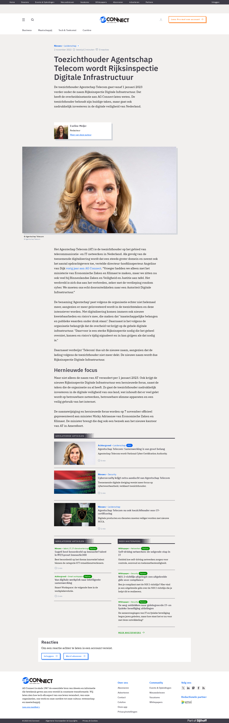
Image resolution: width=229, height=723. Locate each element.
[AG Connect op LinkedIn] (188, 688)
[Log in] (161, 19)
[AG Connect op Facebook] (198, 688)
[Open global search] (32, 19)
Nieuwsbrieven (67, 2)
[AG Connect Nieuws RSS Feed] (203, 688)
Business (27, 30)
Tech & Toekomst (67, 30)
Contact (122, 697)
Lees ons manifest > (31, 707)
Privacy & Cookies (90, 721)
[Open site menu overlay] (23, 19)
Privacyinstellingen (127, 711)
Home (12, 2)
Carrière (87, 30)
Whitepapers (101, 2)
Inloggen (215, 2)
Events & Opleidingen (44, 2)
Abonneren (118, 2)
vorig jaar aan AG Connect (83, 268)
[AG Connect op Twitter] (183, 688)
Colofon (122, 702)
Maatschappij (45, 30)
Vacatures (84, 2)
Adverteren (134, 2)
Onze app (122, 707)
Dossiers (25, 2)
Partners (149, 2)
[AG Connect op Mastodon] (193, 688)
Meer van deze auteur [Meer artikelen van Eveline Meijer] (80, 134)
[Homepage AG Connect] (114, 19)
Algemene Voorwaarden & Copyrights (61, 721)
